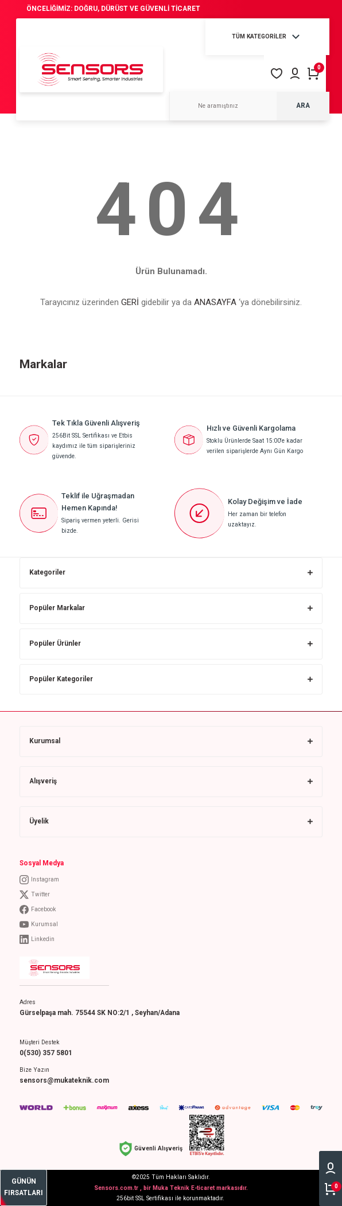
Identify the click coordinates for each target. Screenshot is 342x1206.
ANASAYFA (215, 302)
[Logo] (91, 69)
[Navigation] (267, 36)
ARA (303, 106)
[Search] (249, 106)
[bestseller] (23, 1187)
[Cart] (313, 73)
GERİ (130, 302)
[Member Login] (295, 73)
